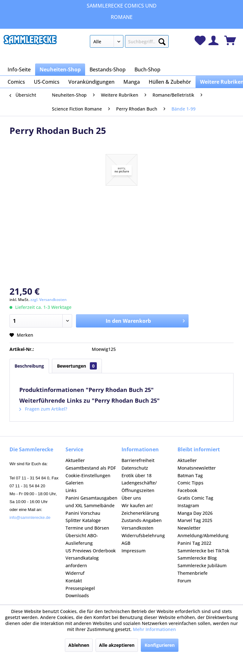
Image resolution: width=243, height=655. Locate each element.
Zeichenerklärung (140, 513)
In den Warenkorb (145, 320)
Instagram (188, 505)
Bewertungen (77, 366)
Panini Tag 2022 (194, 543)
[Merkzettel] (200, 40)
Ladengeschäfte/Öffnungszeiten (139, 486)
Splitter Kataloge (83, 520)
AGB (126, 543)
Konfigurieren (160, 645)
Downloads (77, 595)
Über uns (131, 498)
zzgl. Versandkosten (48, 299)
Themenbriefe (193, 573)
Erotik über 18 (137, 475)
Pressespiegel (80, 588)
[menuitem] (129, 42)
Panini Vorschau (82, 513)
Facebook (187, 490)
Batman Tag (190, 475)
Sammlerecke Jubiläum (202, 565)
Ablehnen (78, 645)
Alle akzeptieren (116, 645)
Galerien (74, 483)
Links (71, 490)
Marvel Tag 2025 (195, 520)
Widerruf (74, 573)
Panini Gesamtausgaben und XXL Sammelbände (91, 501)
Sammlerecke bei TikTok (203, 551)
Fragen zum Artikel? (43, 409)
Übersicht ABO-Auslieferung (81, 539)
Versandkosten (137, 528)
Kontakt (73, 581)
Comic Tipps (190, 483)
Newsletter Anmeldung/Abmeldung (203, 531)
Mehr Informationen (154, 629)
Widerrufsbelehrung (143, 535)
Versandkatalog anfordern (82, 561)
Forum (184, 581)
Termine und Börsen (87, 528)
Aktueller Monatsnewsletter (197, 464)
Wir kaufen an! (137, 505)
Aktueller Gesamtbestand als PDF (90, 464)
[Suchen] (162, 40)
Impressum (134, 551)
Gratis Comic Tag (195, 498)
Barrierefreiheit (138, 460)
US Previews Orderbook (90, 551)
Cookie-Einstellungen (87, 475)
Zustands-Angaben (142, 520)
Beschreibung (29, 366)
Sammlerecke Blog (197, 558)
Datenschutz (135, 468)
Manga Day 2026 (195, 513)
